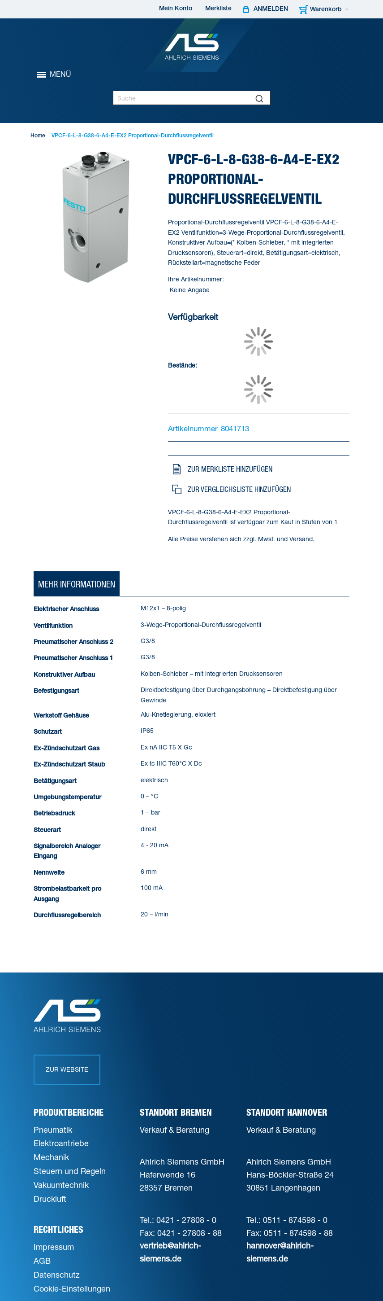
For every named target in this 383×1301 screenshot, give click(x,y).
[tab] (77, 584)
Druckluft (50, 1199)
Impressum (54, 1247)
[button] (257, 469)
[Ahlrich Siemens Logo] (192, 46)
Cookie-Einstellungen (72, 1288)
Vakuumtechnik (61, 1185)
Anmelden (271, 9)
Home (37, 136)
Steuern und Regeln (70, 1171)
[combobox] (192, 98)
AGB (42, 1261)
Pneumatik (53, 1130)
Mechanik (51, 1157)
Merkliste (218, 9)
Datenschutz (57, 1274)
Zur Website (67, 1069)
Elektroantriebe (61, 1143)
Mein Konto (175, 9)
